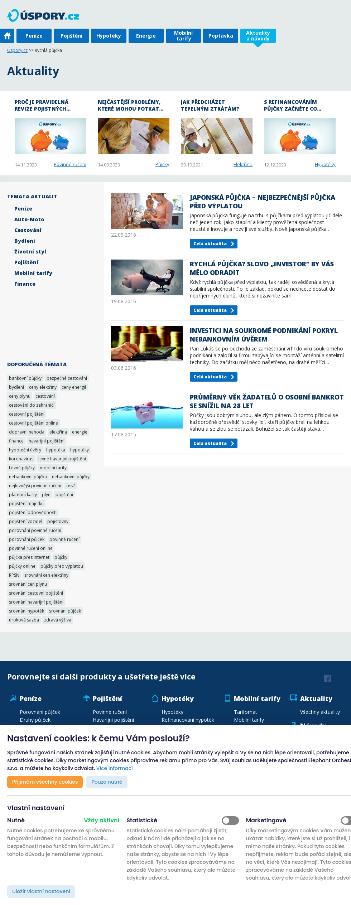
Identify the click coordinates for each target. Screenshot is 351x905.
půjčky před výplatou (61, 566)
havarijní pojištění (46, 441)
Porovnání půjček (40, 711)
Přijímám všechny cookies (45, 781)
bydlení (16, 387)
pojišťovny (57, 521)
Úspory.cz (17, 50)
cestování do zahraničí (31, 405)
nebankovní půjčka (28, 477)
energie (79, 432)
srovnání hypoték (26, 611)
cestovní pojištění (26, 414)
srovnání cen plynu (28, 584)
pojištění (64, 495)
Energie (146, 35)
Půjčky (162, 164)
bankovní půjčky (25, 378)
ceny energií (74, 387)
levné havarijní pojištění (62, 459)
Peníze (34, 35)
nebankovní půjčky (71, 477)
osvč (71, 486)
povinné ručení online (31, 548)
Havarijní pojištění (113, 719)
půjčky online (22, 566)
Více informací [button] (114, 768)
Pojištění (71, 35)
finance (16, 441)
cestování (45, 396)
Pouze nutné (106, 781)
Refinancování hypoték (188, 719)
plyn (46, 495)
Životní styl (30, 251)
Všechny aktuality (320, 711)
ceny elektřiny (43, 387)
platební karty (23, 495)
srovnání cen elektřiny (46, 575)
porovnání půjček (26, 539)
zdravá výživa (57, 620)
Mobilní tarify (183, 35)
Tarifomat (245, 711)
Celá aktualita (210, 244)
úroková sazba (24, 620)
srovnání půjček (65, 611)
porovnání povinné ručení (35, 530)
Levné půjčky (22, 468)
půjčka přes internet (29, 557)
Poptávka (220, 35)
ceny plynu (19, 396)
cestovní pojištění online (33, 423)
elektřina (58, 432)
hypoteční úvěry (25, 450)
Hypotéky (108, 35)
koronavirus (21, 459)
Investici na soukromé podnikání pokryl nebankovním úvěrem (264, 334)
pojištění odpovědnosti (33, 512)
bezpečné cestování (67, 378)
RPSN (14, 575)
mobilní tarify (53, 468)
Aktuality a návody (258, 35)
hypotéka (55, 450)
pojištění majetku (26, 503)
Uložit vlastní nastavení (41, 891)
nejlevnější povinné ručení (35, 486)
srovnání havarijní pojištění (36, 602)
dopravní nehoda (26, 432)
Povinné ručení (70, 164)
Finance (24, 283)
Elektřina (243, 164)
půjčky (60, 557)
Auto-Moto (29, 219)
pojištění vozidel (25, 521)
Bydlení (24, 240)
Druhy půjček (35, 719)
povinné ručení (64, 539)
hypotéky (79, 450)
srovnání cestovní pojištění (36, 593)
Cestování (28, 230)
